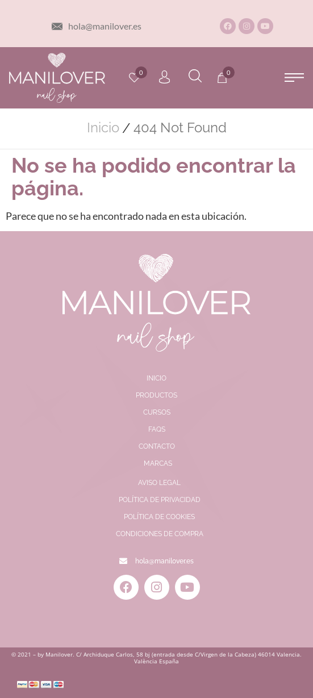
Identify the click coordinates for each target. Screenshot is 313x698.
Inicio (103, 127)
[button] (294, 77)
